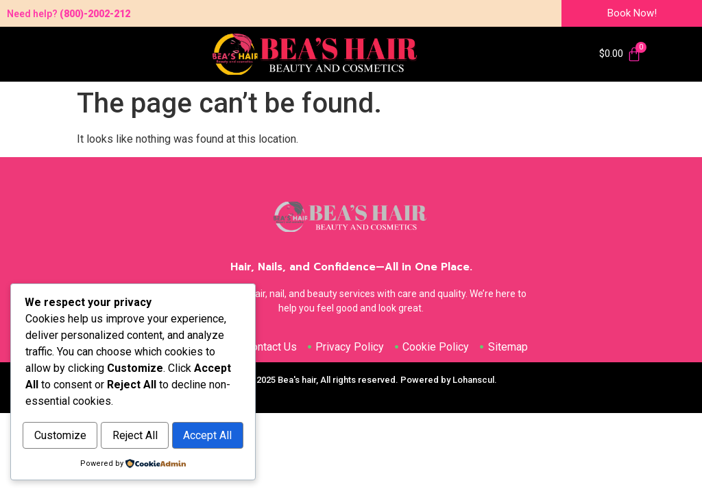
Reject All (190, 406)
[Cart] (620, 54)
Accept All (133, 436)
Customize (79, 406)
